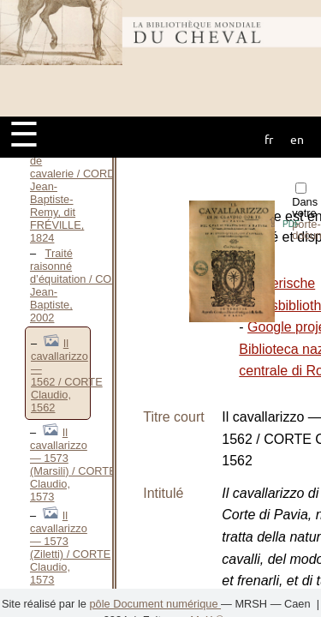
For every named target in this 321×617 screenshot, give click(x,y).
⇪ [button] (283, 222)
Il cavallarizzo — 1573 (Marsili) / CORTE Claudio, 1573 (73, 464)
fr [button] (269, 139)
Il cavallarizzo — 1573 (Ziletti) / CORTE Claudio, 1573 (70, 547)
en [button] (297, 139)
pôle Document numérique (155, 603)
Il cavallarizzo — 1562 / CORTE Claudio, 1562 (67, 375)
